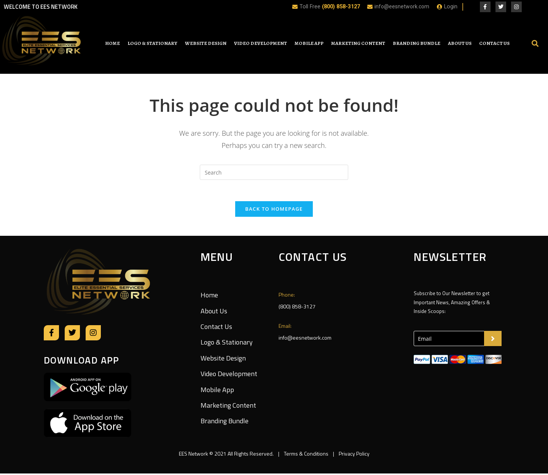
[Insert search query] (274, 172)
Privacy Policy (354, 455)
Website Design (205, 43)
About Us (460, 43)
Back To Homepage (274, 210)
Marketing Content (358, 43)
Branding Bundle (416, 43)
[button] (535, 43)
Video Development (260, 43)
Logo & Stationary (152, 43)
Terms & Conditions (306, 455)
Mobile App (309, 43)
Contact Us (494, 43)
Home (112, 43)
